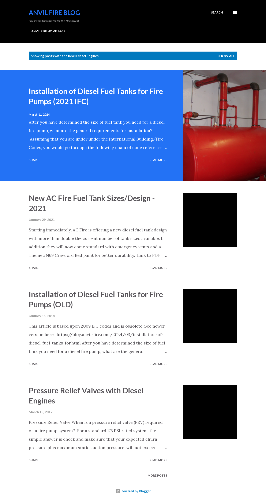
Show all (226, 56)
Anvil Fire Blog (54, 12)
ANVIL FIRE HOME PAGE (48, 31)
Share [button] (33, 160)
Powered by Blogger (133, 491)
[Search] (217, 12)
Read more (158, 160)
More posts (157, 475)
